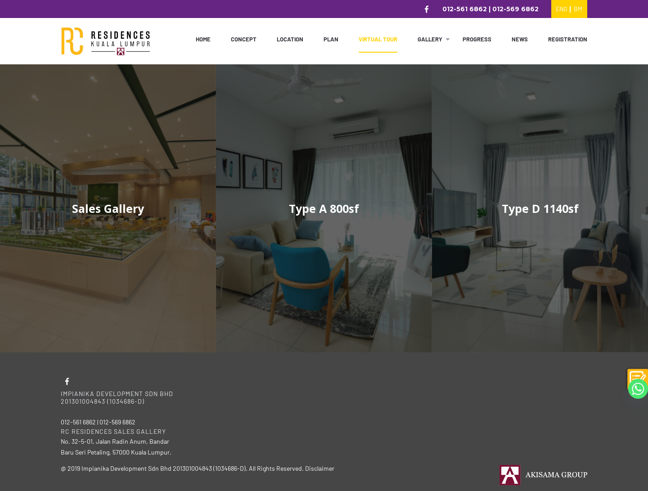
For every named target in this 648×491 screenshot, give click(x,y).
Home (203, 39)
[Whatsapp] (638, 389)
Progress (477, 39)
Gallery (430, 39)
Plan (331, 39)
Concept (243, 39)
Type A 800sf (324, 208)
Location (290, 39)
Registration (567, 39)
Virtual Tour (378, 39)
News (520, 39)
